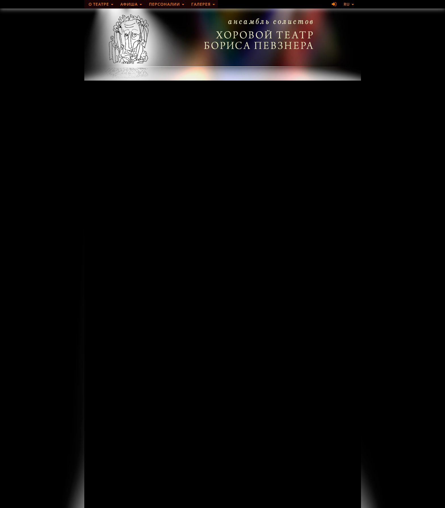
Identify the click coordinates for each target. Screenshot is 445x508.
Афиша (131, 4)
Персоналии (166, 4)
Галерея (203, 4)
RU (349, 4)
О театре (101, 4)
